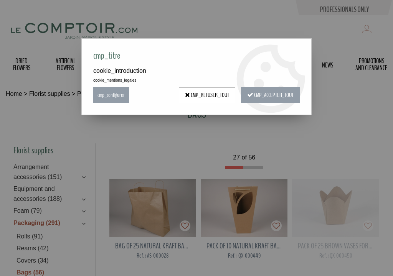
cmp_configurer (111, 95)
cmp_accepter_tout (270, 95)
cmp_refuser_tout (207, 95)
